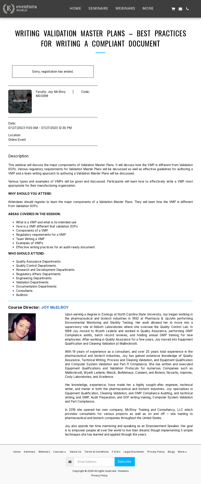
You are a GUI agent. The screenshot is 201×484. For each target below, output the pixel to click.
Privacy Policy (99, 475)
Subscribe (124, 461)
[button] (166, 9)
